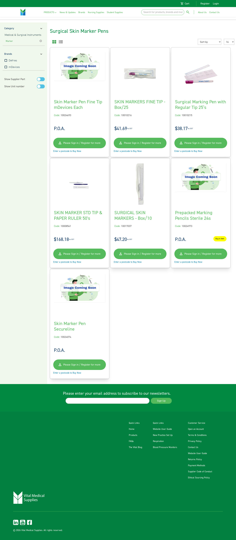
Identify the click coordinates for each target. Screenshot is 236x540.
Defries (13, 60)
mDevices (14, 67)
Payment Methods (196, 465)
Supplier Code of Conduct (200, 471)
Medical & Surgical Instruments (23, 35)
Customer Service (196, 423)
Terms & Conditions (197, 435)
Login (216, 3)
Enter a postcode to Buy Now (67, 151)
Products (133, 435)
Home (131, 429)
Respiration (158, 441)
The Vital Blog (135, 447)
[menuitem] (50, 12)
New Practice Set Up (163, 435)
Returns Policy (195, 459)
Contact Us (193, 447)
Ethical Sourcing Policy (199, 477)
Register (205, 3)
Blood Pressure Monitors (165, 447)
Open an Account (196, 429)
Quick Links (134, 423)
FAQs (131, 441)
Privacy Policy (195, 441)
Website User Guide (162, 429)
